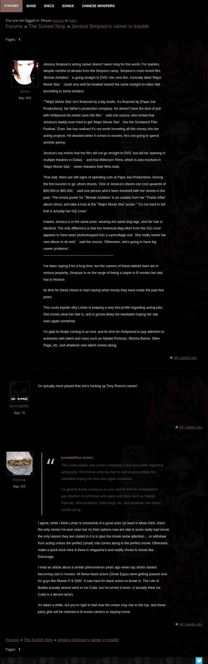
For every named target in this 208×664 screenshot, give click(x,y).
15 (23, 413)
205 (23, 486)
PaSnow (19, 480)
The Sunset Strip (46, 26)
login (73, 20)
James (25, 91)
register (58, 20)
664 (28, 98)
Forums (14, 26)
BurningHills (19, 406)
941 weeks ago (185, 357)
